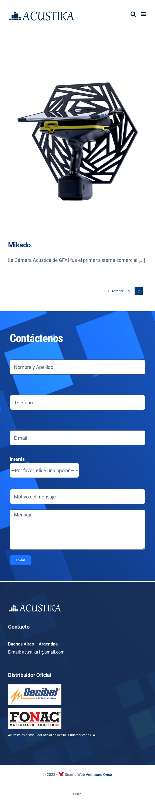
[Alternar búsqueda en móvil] (133, 14)
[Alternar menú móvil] (144, 14)
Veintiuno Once (99, 774)
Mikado (19, 245)
